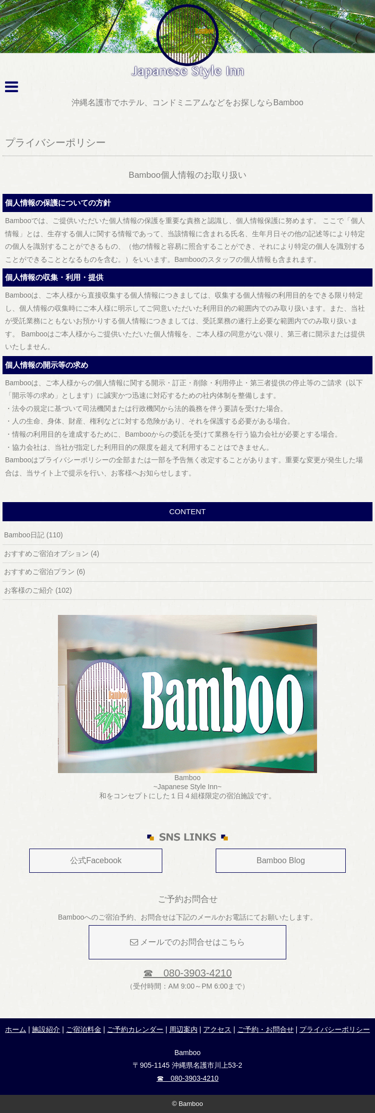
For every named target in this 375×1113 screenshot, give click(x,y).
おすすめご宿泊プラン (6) (44, 572)
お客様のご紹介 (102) (38, 590)
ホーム (15, 1029)
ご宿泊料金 (83, 1029)
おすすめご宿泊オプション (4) (51, 553)
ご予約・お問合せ (265, 1029)
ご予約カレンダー (135, 1029)
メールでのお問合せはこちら (187, 942)
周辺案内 (183, 1029)
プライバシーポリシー (334, 1029)
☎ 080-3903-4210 (187, 973)
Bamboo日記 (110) (33, 535)
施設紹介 (46, 1029)
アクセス (217, 1029)
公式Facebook (95, 860)
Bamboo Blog (281, 860)
